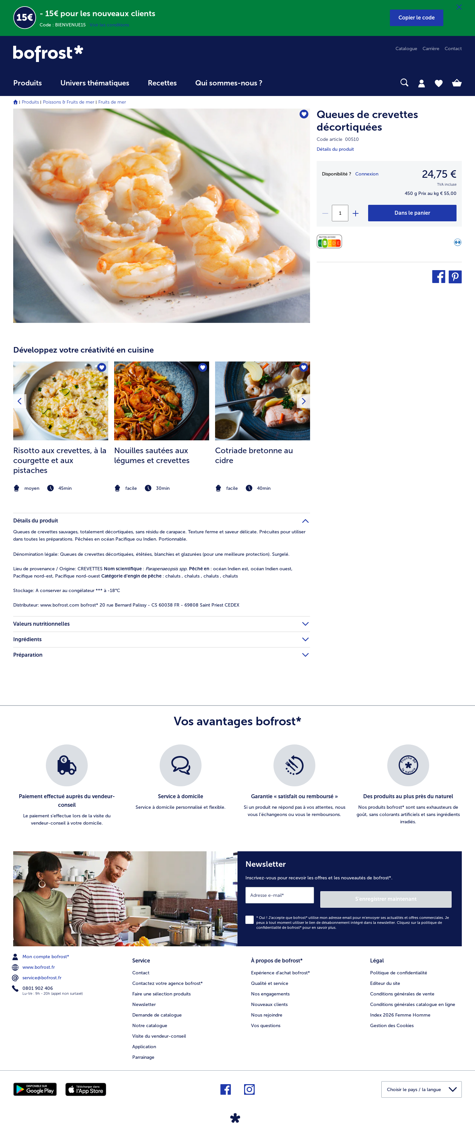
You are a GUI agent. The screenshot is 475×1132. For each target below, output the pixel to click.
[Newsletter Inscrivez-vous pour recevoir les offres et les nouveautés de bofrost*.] (350, 896)
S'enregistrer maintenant (412, 895)
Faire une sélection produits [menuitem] (161, 987)
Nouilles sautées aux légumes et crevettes (152, 455)
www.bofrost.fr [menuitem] (34, 963)
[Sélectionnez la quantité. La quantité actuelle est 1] (340, 213)
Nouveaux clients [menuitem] (269, 998)
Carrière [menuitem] (431, 48)
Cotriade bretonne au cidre (254, 455)
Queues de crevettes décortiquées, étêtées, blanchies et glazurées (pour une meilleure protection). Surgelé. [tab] (151, 554)
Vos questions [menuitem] (265, 1019)
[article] (161, 414)
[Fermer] (459, 7)
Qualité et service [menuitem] (269, 977)
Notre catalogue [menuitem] (149, 1019)
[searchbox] (285, 83)
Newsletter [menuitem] (144, 998)
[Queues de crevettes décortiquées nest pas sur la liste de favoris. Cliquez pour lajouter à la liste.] (302, 115)
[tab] (422, 83)
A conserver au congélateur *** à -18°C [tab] (66, 590)
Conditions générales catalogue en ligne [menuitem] (412, 998)
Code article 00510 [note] (338, 139)
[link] (80, 53)
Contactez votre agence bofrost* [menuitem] (167, 977)
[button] (416, 18)
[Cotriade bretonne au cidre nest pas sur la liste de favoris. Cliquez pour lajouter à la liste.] (303, 368)
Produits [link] (27, 83)
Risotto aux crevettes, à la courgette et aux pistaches (60, 460)
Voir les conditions (109, 25)
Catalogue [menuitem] (406, 48)
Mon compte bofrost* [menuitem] (41, 952)
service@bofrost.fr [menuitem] (37, 973)
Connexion (366, 174)
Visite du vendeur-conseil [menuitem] (159, 1030)
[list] (237, 785)
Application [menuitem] (144, 1040)
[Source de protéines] (458, 243)
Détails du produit (335, 149)
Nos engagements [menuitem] (270, 987)
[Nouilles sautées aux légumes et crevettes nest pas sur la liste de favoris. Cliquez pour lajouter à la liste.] (202, 368)
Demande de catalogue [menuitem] (157, 1009)
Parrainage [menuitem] (143, 1051)
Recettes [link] (162, 83)
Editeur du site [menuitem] (385, 977)
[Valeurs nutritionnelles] (331, 242)
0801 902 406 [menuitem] (33, 984)
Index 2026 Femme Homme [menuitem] (400, 1009)
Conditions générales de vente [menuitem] (402, 987)
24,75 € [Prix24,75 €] (439, 174)
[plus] (355, 213)
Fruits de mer (112, 102)
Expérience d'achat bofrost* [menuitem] (280, 966)
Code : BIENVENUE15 (65, 25)
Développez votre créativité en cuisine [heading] (83, 350)
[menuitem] (27, 86)
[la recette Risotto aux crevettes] (60, 401)
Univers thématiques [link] (94, 83)
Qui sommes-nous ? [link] (229, 83)
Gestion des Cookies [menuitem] (392, 1019)
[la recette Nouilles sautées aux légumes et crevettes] (161, 401)
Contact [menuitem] (453, 48)
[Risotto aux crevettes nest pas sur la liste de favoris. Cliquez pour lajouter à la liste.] (101, 368)
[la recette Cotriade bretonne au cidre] (262, 401)
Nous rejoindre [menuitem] (266, 1009)
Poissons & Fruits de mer (68, 102)
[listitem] (60, 428)
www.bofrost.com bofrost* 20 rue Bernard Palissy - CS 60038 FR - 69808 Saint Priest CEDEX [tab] (126, 605)
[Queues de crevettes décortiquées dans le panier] (412, 213)
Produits (30, 102)
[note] (60, 488)
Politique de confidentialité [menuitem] (398, 966)
